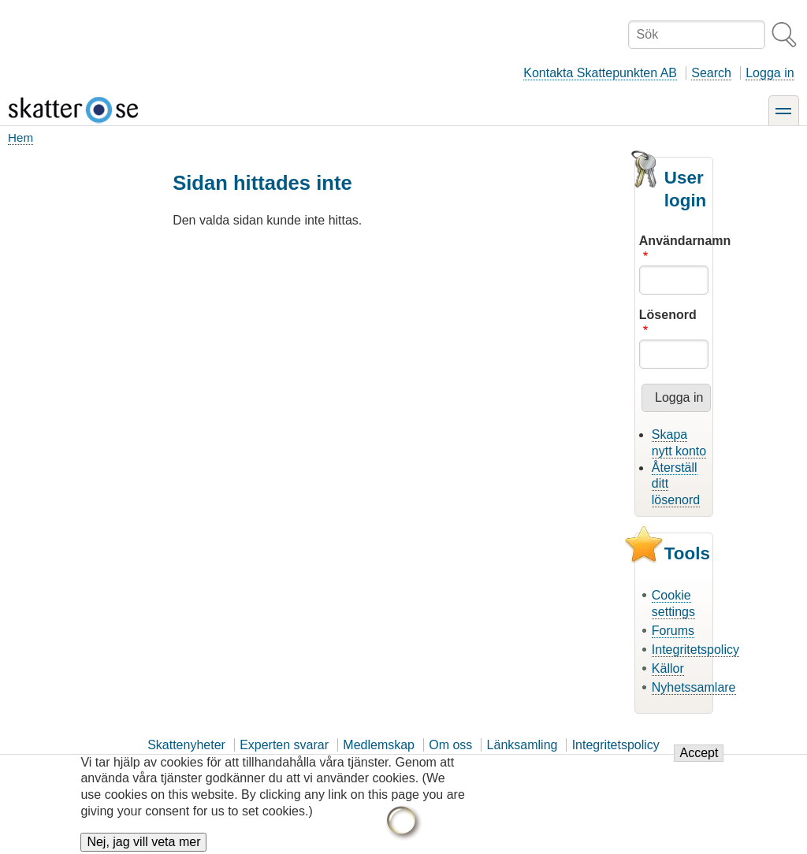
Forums (673, 630)
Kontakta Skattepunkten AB (600, 73)
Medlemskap (379, 745)
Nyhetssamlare (694, 687)
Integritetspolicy (695, 649)
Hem (20, 137)
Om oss (450, 745)
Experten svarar (284, 745)
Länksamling (522, 745)
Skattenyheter (186, 745)
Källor (668, 668)
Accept (698, 760)
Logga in (770, 73)
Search (711, 73)
